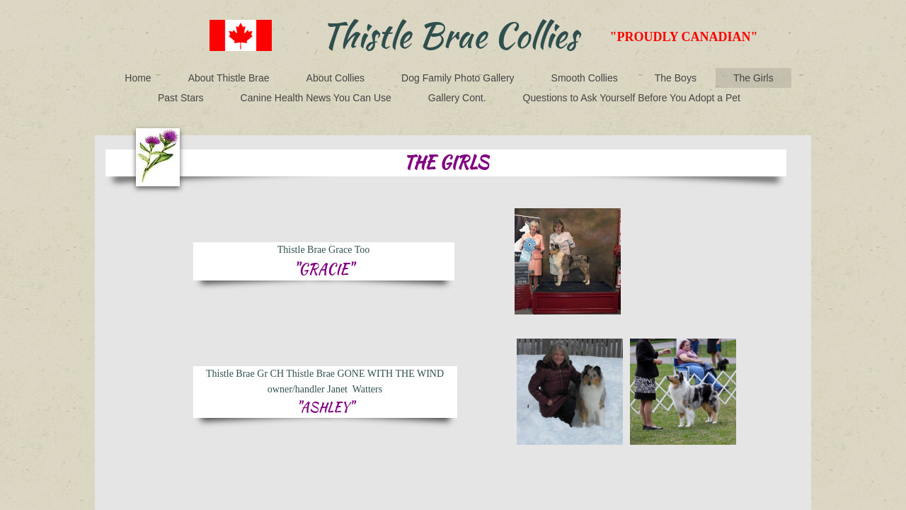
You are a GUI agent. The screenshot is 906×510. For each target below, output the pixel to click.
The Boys (675, 78)
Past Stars (181, 97)
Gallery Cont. (457, 97)
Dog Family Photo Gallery (458, 78)
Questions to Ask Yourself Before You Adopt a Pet (631, 97)
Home (138, 78)
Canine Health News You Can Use (316, 97)
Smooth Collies (584, 78)
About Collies (335, 78)
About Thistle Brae (229, 78)
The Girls (753, 78)
